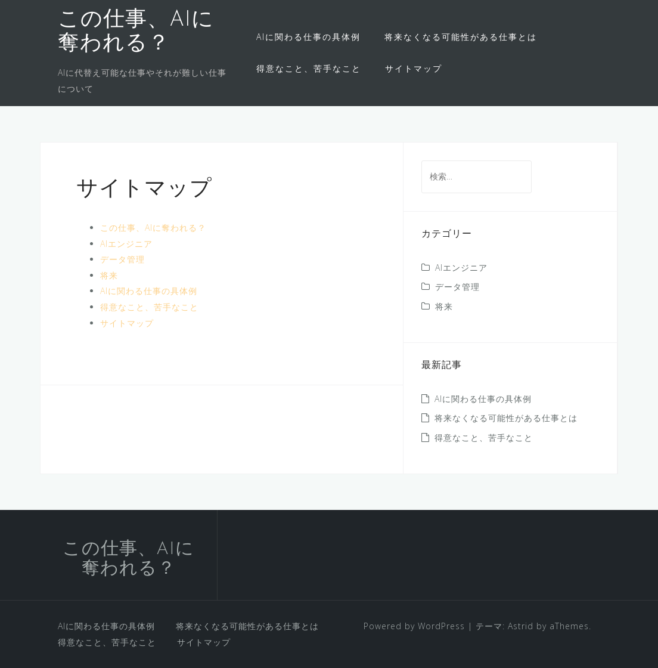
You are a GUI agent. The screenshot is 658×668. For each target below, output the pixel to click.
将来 (109, 275)
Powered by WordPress (414, 626)
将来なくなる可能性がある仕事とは (460, 36)
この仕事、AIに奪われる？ (153, 227)
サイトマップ (413, 68)
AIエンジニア (126, 243)
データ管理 (122, 259)
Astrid (520, 626)
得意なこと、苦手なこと (308, 68)
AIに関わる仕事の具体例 (308, 36)
